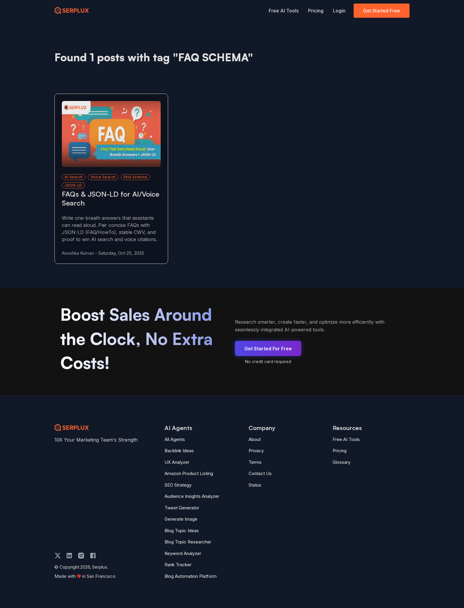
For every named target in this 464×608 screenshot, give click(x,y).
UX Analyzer (177, 462)
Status (255, 485)
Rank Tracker (178, 564)
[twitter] (57, 555)
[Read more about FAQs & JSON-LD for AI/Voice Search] (111, 134)
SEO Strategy (178, 485)
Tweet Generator (182, 508)
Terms (255, 462)
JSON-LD (73, 185)
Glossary (341, 462)
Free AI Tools (284, 11)
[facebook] (92, 555)
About (255, 439)
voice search (103, 177)
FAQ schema (135, 177)
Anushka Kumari (78, 253)
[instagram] (81, 555)
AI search (74, 177)
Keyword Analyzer (183, 553)
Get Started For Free (268, 349)
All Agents (175, 439)
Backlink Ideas (179, 450)
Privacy (256, 450)
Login (339, 11)
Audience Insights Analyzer (192, 496)
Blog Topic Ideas (182, 530)
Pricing (315, 11)
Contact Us (260, 473)
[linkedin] (69, 555)
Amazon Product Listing (189, 473)
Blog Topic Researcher (188, 542)
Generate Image (181, 519)
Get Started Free (381, 11)
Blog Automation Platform (191, 576)
